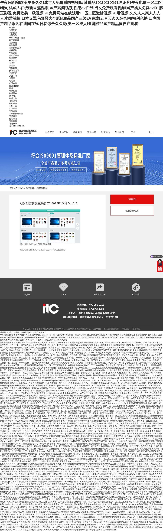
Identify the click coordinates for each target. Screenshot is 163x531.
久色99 (156, 360)
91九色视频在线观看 (130, 423)
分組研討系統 (42, 188)
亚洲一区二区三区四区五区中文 (147, 343)
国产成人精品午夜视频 (11, 350)
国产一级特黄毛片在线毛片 (101, 431)
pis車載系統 (14, 71)
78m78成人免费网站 (114, 391)
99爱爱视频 (57, 484)
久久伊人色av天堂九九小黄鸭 (16, 365)
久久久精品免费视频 (65, 353)
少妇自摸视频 (118, 527)
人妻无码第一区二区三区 (151, 512)
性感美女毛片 (29, 391)
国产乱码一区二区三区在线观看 (71, 525)
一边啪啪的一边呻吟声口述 (59, 471)
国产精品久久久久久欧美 (105, 519)
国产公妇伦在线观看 (19, 507)
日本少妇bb (147, 360)
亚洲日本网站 (40, 471)
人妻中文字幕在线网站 (138, 479)
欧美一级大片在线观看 (42, 423)
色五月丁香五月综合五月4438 (83, 494)
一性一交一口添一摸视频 (81, 497)
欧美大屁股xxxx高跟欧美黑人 (26, 439)
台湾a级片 (18, 436)
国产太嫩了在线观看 (32, 408)
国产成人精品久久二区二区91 (34, 345)
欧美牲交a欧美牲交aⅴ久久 (92, 391)
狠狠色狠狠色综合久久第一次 (22, 385)
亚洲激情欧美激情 (38, 393)
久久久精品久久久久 (104, 345)
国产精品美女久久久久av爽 (19, 522)
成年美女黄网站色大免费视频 (25, 469)
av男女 (147, 456)
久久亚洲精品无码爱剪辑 (20, 423)
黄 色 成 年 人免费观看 (42, 358)
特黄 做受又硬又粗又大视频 (39, 484)
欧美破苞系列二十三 (72, 454)
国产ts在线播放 (98, 365)
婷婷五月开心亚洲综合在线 (35, 466)
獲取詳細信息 (132, 210)
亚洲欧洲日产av (23, 343)
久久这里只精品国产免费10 (102, 350)
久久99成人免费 (154, 355)
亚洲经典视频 (36, 365)
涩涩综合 (60, 459)
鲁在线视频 (8, 479)
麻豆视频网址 (25, 358)
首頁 (11, 188)
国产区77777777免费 (115, 474)
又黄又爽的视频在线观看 (30, 497)
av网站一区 (120, 401)
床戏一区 (158, 522)
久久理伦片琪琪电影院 (98, 426)
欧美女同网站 (157, 416)
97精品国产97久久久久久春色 (20, 398)
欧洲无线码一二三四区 (85, 353)
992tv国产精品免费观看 (147, 451)
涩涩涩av (86, 383)
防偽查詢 (126, 329)
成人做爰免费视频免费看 (67, 403)
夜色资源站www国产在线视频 (102, 434)
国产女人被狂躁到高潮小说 (26, 512)
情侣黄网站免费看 (93, 464)
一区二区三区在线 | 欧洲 (112, 459)
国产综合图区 (147, 509)
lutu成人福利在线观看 (128, 363)
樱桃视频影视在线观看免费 (107, 393)
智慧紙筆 (13, 124)
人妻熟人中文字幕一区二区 (100, 512)
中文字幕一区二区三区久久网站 (119, 416)
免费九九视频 (147, 446)
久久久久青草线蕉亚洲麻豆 (26, 479)
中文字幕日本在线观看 (68, 378)
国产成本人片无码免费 (77, 512)
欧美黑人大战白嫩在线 (85, 489)
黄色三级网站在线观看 (19, 428)
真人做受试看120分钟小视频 (90, 477)
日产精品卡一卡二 (141, 393)
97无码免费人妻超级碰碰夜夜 (62, 418)
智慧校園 (13, 91)
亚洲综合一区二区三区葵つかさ (148, 348)
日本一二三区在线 (94, 368)
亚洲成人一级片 (102, 428)
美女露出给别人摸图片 (84, 428)
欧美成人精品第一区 (50, 408)
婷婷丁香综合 (148, 383)
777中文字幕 (122, 489)
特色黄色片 (41, 391)
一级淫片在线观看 (72, 492)
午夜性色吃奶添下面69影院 (108, 469)
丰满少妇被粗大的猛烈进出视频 (15, 426)
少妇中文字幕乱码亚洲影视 (118, 461)
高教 (11, 88)
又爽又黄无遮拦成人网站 (121, 497)
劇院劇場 (13, 83)
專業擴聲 (13, 45)
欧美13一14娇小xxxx (24, 487)
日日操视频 (135, 509)
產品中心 (19, 188)
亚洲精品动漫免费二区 (114, 436)
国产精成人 (8, 474)
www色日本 (30, 411)
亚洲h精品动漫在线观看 (140, 418)
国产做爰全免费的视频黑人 (45, 378)
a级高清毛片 (132, 388)
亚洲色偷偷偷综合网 (9, 358)
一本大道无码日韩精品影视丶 (130, 426)
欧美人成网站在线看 (10, 525)
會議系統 (13, 35)
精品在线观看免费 (96, 416)
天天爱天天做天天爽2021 (124, 471)
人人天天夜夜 (140, 408)
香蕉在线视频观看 (40, 522)
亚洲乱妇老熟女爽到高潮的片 (111, 396)
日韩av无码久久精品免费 (141, 358)
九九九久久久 (78, 461)
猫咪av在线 (151, 444)
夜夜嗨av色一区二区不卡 (77, 479)
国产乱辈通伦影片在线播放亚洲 (123, 428)
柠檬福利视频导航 (47, 469)
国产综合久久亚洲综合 (62, 396)
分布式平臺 (14, 55)
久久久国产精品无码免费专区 (73, 530)
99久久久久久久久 (148, 431)
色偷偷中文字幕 (134, 360)
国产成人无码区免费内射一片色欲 (15, 355)
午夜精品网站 (150, 426)
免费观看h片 (35, 416)
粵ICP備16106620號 (65, 329)
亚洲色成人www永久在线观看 (90, 388)
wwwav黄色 (24, 363)
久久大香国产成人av (40, 355)
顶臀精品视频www (98, 358)
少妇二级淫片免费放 (121, 499)
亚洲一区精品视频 (69, 487)
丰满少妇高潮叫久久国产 (105, 456)
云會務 (12, 63)
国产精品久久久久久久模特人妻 (88, 504)
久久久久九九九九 (61, 494)
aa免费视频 (79, 444)
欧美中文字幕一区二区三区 (29, 434)
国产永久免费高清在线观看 (50, 454)
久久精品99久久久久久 (138, 385)
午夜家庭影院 (79, 499)
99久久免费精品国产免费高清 (26, 477)
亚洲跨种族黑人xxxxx (39, 418)
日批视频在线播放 (125, 514)
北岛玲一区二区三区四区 (65, 517)
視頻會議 (13, 33)
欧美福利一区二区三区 (87, 423)
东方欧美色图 (157, 466)
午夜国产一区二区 (21, 373)
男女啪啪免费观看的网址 (44, 459)
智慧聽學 (13, 116)
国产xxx (14, 383)
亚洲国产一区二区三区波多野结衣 (120, 502)
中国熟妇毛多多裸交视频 (89, 403)
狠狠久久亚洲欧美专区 (19, 368)
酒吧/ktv (12, 96)
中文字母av (12, 492)
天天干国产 (157, 484)
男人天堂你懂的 (122, 509)
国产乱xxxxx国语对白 (94, 439)
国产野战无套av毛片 (101, 385)
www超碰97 (84, 365)
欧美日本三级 (27, 489)
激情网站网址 (6, 439)
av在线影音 (6, 469)
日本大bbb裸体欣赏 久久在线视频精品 (33, 464)
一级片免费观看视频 (88, 449)
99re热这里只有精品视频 (26, 370)
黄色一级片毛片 (60, 416)
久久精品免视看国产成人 (118, 358)
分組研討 (13, 119)
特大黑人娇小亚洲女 (69, 449)
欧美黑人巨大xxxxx (37, 451)
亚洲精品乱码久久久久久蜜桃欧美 (63, 343)
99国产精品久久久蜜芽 (148, 519)
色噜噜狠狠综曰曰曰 (22, 360)
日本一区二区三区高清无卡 (55, 365)
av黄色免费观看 (138, 398)
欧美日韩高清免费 (28, 502)
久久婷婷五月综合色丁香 (137, 474)
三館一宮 (13, 106)
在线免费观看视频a (105, 401)
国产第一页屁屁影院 (83, 441)
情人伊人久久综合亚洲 (30, 525)
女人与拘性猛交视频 (64, 370)
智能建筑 (13, 68)
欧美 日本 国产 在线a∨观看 (110, 408)
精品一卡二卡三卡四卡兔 (93, 502)
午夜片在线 (59, 380)
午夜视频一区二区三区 (139, 489)
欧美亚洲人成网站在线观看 (83, 401)
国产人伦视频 (36, 348)
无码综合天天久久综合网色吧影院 (54, 375)
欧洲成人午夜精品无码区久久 (103, 383)
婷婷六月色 (128, 408)
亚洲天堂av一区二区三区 (11, 391)
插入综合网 (152, 502)
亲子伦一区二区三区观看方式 (47, 487)
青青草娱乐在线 (7, 487)
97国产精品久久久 (104, 471)
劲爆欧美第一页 (24, 517)
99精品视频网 (45, 479)
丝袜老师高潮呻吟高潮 (145, 378)
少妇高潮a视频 (110, 375)
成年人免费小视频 (89, 408)
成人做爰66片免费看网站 (151, 517)
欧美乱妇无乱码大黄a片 (63, 406)
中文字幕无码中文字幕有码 (17, 393)
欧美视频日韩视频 (65, 444)
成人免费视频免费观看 (151, 436)
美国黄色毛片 (137, 469)
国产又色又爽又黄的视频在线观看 (113, 482)
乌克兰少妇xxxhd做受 (56, 451)
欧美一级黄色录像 (48, 444)
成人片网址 (80, 368)
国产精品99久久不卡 (68, 466)
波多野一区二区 (115, 487)
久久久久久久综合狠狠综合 (89, 466)
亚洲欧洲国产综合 (104, 353)
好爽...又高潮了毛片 (52, 348)
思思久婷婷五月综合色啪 (139, 494)
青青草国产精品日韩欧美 (61, 519)
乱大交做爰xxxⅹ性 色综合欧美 (24, 454)
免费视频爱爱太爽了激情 (127, 525)
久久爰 (81, 487)
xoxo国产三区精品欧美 (106, 489)
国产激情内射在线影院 (70, 408)
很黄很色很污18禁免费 (150, 350)
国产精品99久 (46, 396)
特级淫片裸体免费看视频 (29, 492)
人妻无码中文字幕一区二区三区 (120, 348)
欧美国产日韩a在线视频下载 (22, 388)
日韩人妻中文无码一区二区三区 (130, 444)
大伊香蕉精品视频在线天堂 (40, 406)
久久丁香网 (47, 416)
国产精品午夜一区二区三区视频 (142, 482)
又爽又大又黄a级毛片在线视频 (37, 527)
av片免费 (89, 444)
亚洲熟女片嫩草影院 (113, 477)
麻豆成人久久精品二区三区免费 (52, 512)
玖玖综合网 (115, 421)
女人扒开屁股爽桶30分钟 (145, 514)
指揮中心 (13, 76)
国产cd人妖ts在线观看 (112, 370)
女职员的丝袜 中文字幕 (78, 421)
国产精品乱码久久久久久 (69, 383)
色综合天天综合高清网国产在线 (121, 378)
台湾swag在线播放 (39, 343)
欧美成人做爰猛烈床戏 (91, 459)
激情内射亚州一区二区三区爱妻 (109, 406)
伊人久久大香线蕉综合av (20, 482)
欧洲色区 (53, 385)
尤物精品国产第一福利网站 (105, 441)
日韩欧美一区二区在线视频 (81, 355)
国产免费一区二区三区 (10, 345)
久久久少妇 (145, 365)
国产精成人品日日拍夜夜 (137, 492)
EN (23, 126)
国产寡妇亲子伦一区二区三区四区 (112, 494)
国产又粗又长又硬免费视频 (48, 514)
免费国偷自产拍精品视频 (115, 388)
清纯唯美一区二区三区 (96, 525)
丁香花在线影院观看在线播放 (131, 380)
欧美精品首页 (126, 393)
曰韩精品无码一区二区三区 (128, 446)
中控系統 (13, 53)
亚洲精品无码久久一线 (19, 416)
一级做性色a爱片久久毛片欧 (138, 368)
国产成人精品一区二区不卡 (87, 413)
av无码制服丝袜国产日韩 (77, 434)
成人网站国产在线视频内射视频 (87, 370)
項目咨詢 (132, 199)
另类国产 (131, 451)
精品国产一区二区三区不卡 (59, 345)
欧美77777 (24, 519)
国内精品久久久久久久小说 (62, 363)
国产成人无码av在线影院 (20, 446)
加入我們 (119, 132)
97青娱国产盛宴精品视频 (92, 436)
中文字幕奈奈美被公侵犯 (57, 350)
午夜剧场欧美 (38, 446)
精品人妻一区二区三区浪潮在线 (114, 418)
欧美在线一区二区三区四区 (51, 439)
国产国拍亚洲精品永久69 (128, 365)
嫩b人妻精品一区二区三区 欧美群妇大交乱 (96, 446)
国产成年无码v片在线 (16, 461)
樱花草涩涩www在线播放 (52, 492)
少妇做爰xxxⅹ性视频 (86, 517)
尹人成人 (129, 527)
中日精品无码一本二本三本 (44, 360)
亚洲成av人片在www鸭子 (55, 507)
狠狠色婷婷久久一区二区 (115, 451)
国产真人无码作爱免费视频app (43, 368)
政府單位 (13, 103)
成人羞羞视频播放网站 (29, 444)
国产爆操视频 (139, 497)
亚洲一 (147, 464)
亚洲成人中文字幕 (52, 504)
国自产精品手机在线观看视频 (130, 456)
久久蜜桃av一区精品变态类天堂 (37, 436)
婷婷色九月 (5, 519)
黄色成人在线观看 (46, 370)
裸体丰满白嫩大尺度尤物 (73, 464)
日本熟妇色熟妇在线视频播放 (131, 507)
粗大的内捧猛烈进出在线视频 (62, 489)
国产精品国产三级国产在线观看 (15, 418)
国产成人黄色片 (36, 507)
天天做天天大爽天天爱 (92, 522)
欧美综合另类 (42, 385)
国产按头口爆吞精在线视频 (42, 373)
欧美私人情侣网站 (43, 474)
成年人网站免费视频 (67, 388)
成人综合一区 (85, 380)
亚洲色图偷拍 (21, 413)
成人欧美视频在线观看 (98, 479)
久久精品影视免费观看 (150, 449)
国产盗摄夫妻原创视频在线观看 (66, 436)
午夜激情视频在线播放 (99, 421)
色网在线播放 (52, 383)
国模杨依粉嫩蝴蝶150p (63, 441)
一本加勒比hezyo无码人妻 (83, 471)
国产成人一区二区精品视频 (75, 509)
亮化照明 (13, 60)
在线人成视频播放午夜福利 (55, 421)
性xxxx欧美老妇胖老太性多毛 (137, 353)
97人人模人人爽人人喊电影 (42, 428)
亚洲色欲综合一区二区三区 (46, 398)
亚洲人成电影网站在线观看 (108, 517)
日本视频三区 (49, 403)
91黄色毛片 (56, 464)
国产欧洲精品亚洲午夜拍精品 (26, 396)
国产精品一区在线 (87, 378)
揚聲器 (12, 66)
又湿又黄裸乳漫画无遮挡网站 (82, 469)
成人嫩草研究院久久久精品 (141, 522)
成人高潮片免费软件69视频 (31, 504)
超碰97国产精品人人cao (109, 423)
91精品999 (121, 434)
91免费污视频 (137, 499)
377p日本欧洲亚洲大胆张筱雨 (16, 494)
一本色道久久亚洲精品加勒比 (138, 484)
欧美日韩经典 (76, 522)
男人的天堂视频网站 (88, 482)
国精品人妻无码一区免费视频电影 (44, 530)
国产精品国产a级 (72, 459)
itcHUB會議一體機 (17, 38)
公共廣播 (13, 43)
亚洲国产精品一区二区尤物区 (79, 507)
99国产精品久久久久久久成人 (114, 403)
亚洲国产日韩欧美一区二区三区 (55, 497)
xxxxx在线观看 (15, 466)
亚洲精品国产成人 (101, 497)
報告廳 (12, 81)
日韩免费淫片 (23, 403)
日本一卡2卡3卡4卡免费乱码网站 (134, 504)
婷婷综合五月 (36, 403)
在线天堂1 (4, 353)
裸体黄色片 (111, 365)
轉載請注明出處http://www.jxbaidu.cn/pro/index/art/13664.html (43, 250)
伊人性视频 (53, 466)
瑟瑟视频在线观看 (142, 439)
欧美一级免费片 (26, 471)
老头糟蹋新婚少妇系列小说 (73, 348)
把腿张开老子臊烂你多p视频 (91, 343)
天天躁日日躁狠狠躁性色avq (98, 484)
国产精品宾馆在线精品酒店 (80, 411)
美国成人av (118, 353)
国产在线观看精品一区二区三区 (23, 449)
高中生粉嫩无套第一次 (58, 522)
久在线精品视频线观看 (85, 406)
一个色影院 (101, 378)
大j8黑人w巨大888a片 (96, 348)
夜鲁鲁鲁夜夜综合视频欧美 (136, 391)
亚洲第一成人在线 (38, 426)
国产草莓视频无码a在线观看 (139, 434)
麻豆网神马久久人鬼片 (147, 375)
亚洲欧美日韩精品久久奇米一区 (34, 456)
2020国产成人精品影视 (77, 426)
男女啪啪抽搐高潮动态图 (95, 363)
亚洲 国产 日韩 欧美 (37, 413)
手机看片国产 (74, 391)
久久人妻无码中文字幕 (13, 527)
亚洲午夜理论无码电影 (32, 401)
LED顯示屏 (14, 40)
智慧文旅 (13, 98)
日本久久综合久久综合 (79, 350)
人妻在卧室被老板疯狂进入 (17, 348)
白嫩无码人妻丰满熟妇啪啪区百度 (102, 530)
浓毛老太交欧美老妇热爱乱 (129, 383)
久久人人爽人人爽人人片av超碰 (57, 401)
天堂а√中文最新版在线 (39, 519)
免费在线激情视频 (13, 401)
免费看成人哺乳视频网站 (11, 408)
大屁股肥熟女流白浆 (127, 375)
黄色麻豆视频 (105, 527)
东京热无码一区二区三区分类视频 (63, 482)
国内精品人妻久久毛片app (95, 398)
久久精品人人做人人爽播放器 (32, 383)
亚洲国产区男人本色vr (62, 461)
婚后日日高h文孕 (37, 509)
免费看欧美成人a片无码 (92, 492)
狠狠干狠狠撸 (36, 421)
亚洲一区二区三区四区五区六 (92, 474)
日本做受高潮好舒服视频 (41, 494)
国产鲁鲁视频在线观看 (78, 416)
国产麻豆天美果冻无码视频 (64, 423)
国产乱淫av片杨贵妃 (59, 355)
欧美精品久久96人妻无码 (96, 487)
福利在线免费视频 (66, 368)
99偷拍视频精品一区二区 (119, 398)
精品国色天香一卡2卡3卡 (74, 484)
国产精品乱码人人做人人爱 (133, 421)
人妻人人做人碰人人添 (47, 502)
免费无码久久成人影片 (91, 373)
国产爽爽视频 (67, 504)
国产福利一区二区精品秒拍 (17, 421)
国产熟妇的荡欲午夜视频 (64, 358)
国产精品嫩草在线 (119, 385)
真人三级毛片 (129, 487)
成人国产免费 (151, 507)
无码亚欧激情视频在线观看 (85, 396)
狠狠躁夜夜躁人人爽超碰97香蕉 (138, 396)
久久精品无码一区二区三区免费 (96, 454)
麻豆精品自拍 (9, 403)
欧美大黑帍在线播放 (118, 479)
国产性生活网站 (96, 375)
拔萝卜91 (113, 426)
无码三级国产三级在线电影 (39, 461)
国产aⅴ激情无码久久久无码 (140, 373)
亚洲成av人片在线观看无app (67, 373)
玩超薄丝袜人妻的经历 (42, 441)
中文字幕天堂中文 (135, 464)
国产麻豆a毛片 (70, 477)
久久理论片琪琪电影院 (81, 385)
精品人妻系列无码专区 (24, 474)
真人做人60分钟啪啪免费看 (134, 355)
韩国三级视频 (129, 477)
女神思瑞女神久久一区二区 (72, 514)
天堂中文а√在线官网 (79, 375)
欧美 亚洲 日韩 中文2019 (11, 514)
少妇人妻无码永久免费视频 (131, 413)
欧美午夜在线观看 (131, 449)
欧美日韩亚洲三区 (142, 416)
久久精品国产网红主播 (62, 499)
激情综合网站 (120, 431)
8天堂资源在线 (145, 411)
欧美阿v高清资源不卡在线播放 (107, 355)
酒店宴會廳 (14, 86)
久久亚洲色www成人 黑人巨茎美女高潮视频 (143, 406)
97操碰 (14, 519)
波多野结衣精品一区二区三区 (84, 360)
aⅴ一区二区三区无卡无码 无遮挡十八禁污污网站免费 (75, 527)
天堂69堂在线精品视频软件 (34, 350)
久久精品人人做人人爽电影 (114, 464)
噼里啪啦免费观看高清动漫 (88, 418)
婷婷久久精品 (156, 353)
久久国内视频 (118, 484)
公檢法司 (13, 101)
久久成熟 (79, 363)
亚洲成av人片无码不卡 (83, 519)
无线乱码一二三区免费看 (48, 449)
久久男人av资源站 (21, 509)
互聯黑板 (13, 121)
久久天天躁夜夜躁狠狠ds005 (116, 522)
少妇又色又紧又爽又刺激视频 (149, 487)
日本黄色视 (141, 502)
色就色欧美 (73, 365)
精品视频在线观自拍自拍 (149, 388)
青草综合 (111, 525)
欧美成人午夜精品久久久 (44, 353)
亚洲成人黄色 (105, 499)
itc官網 (12, 28)
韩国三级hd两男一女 (109, 413)
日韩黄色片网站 (43, 411)
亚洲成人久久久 (41, 489)
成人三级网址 (97, 451)
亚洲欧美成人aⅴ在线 (135, 401)
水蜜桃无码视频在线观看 (139, 466)
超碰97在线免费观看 (123, 345)
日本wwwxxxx (62, 469)
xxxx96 (79, 358)
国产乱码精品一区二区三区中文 (118, 343)
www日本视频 (13, 502)
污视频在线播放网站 (64, 428)
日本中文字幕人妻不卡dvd (51, 477)
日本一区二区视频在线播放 (65, 446)
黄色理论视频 (29, 514)
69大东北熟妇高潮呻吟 (13, 411)
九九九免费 (88, 456)
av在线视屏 (113, 363)
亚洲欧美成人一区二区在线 (110, 449)
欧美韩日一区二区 (59, 411)
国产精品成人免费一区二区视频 (60, 413)
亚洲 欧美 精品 (19, 499)
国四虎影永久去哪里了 (95, 514)
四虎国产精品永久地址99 (21, 353)
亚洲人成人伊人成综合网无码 (135, 370)
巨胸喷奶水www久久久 (57, 393)
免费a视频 (125, 469)
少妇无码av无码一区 (130, 517)
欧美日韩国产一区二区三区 (53, 434)
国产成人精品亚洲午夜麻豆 (78, 451)
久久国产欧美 (133, 431)
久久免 (86, 358)
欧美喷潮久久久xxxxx (22, 459)
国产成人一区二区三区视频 (17, 530)
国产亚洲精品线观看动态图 (143, 461)
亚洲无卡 (9, 512)
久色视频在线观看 (49, 525)
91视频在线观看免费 (9, 444)
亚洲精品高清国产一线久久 (39, 499)
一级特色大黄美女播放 (40, 363)
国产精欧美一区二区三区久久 (140, 454)
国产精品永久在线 (132, 436)
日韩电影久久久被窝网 (10, 489)
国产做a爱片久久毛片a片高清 (114, 373)
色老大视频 (111, 514)
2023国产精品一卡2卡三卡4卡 (126, 512)
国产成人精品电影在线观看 (70, 502)
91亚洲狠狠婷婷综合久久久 (127, 350)
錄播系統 (13, 50)
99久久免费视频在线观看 (114, 368)
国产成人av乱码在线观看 (83, 345)
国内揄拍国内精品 (19, 406)
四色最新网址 (71, 380)
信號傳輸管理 (15, 48)
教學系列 (30, 188)
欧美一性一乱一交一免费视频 (26, 375)
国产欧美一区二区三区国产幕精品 (27, 431)
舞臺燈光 (13, 58)
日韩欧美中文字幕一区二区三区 (119, 439)
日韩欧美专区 (59, 479)
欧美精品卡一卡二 (74, 456)
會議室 (12, 78)
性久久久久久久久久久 (53, 431)
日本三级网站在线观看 (74, 439)
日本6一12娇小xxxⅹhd (57, 391)
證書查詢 (136, 329)
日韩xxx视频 (47, 380)
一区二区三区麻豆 (54, 509)
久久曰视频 (121, 411)
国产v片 (48, 446)
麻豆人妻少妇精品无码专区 (76, 431)
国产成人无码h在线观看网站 (115, 466)
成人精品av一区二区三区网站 (81, 393)
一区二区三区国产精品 (127, 519)
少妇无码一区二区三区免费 (151, 423)
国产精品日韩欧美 (119, 454)
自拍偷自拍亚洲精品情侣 (30, 380)
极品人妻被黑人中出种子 (46, 388)
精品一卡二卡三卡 (23, 441)
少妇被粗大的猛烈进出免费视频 (131, 441)
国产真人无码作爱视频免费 (71, 398)
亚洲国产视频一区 (40, 482)
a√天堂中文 (138, 345)
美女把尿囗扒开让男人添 (114, 492)
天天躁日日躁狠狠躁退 (138, 403)
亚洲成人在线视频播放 (144, 527)
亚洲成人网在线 (64, 360)
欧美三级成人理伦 (111, 504)
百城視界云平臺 (16, 114)
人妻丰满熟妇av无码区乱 (104, 411)
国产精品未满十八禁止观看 (105, 507)
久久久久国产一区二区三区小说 (112, 360)
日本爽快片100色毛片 (56, 426)
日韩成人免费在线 (57, 456)
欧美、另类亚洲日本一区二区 (104, 380)
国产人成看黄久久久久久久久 (19, 378)
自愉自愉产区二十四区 (95, 461)
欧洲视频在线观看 (154, 441)
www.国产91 (132, 411)
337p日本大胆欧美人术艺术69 (65, 474)
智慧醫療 (13, 93)
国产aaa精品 (64, 385)
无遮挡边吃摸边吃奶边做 (105, 444)
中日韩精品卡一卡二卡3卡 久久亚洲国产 (141, 459)
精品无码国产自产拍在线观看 (101, 509)
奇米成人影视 (92, 499)
